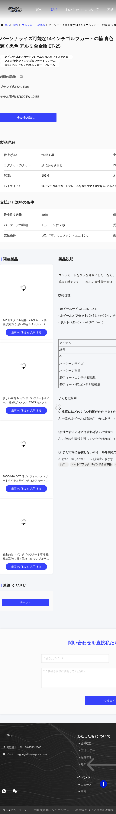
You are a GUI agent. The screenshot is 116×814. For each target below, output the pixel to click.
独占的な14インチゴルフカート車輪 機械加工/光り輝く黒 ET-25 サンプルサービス (26, 558)
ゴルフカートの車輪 (33, 24)
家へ (38, 9)
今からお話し (28, 117)
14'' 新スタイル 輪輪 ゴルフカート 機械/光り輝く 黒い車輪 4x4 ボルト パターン (25, 324)
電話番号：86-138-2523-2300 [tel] (22, 747)
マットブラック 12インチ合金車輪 (91, 464)
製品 (53, 9)
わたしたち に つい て (82, 9)
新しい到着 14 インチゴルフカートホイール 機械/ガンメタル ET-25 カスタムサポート (26, 402)
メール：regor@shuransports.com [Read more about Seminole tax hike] (25, 754)
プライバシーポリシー (16, 810)
